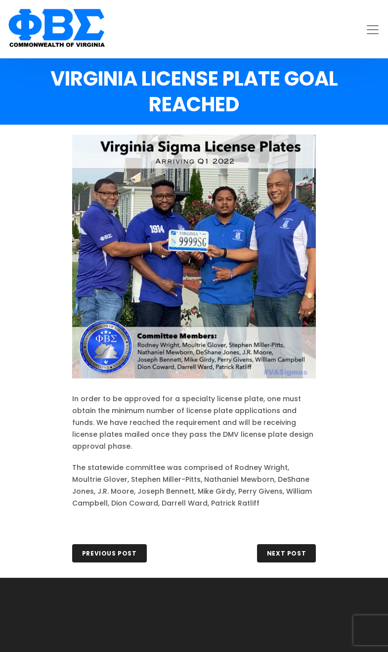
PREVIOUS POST (109, 553)
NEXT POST (286, 553)
